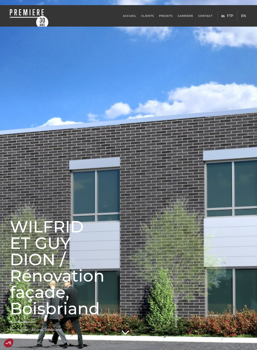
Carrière (185, 15)
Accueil (129, 15)
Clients (147, 15)
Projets (166, 15)
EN (243, 16)
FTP (230, 16)
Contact (205, 15)
